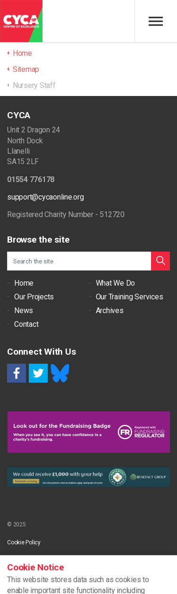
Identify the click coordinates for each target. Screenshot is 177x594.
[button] (160, 261)
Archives (110, 310)
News (23, 310)
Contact (26, 324)
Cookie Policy (24, 542)
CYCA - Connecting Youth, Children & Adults (21, 21)
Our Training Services (129, 296)
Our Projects (34, 296)
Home (24, 283)
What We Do (115, 283)
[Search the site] (88, 261)
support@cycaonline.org (45, 196)
